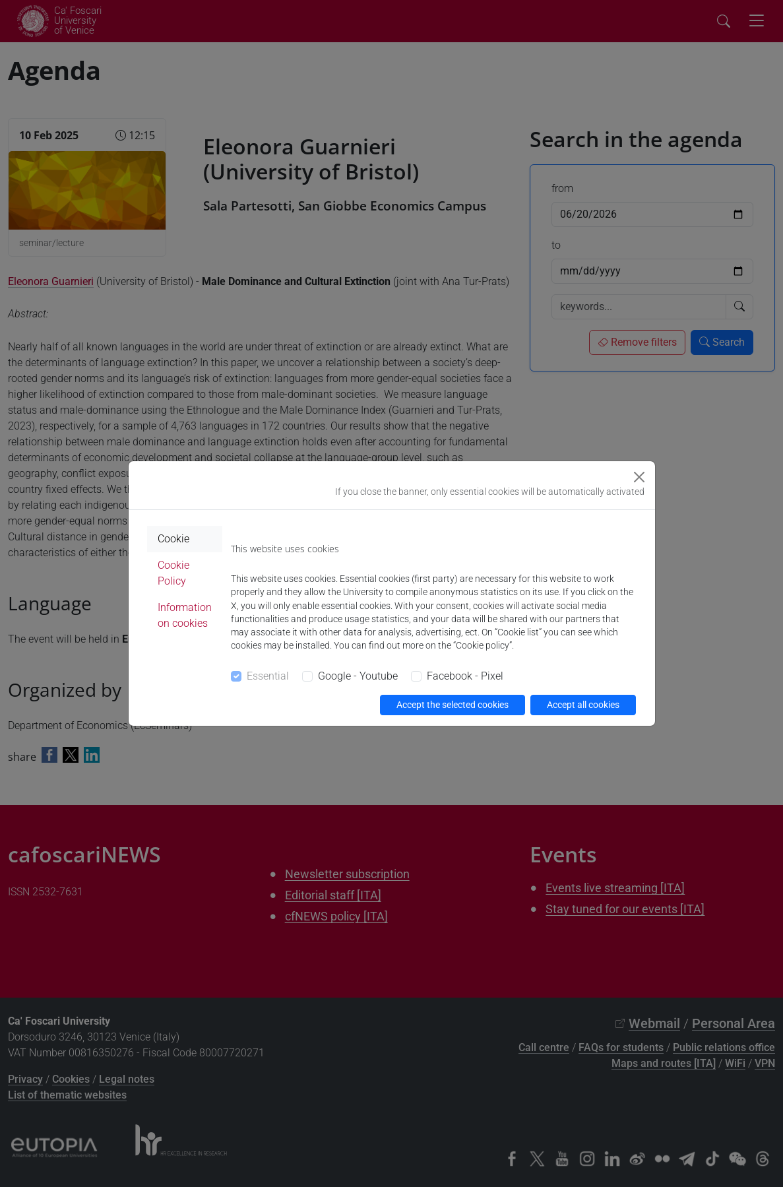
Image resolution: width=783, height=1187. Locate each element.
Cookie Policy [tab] (173, 573)
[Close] (639, 477)
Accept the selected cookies (452, 704)
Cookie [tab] (173, 538)
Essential (268, 676)
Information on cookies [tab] (185, 615)
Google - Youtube (358, 676)
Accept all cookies (583, 704)
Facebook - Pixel (465, 676)
